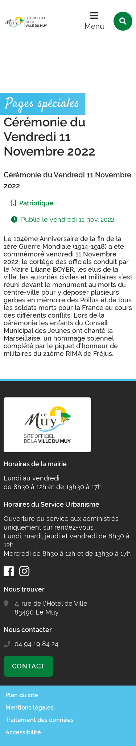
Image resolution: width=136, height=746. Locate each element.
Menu (94, 26)
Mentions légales (29, 707)
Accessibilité (23, 732)
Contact (28, 666)
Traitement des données (39, 719)
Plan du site (21, 695)
